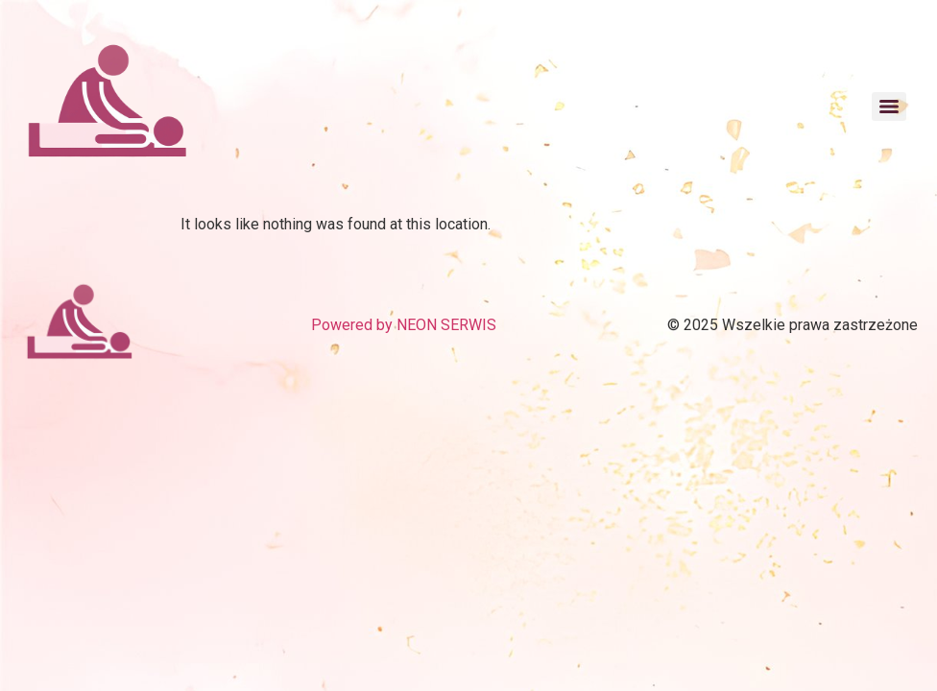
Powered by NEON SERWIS (403, 325)
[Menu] (889, 106)
